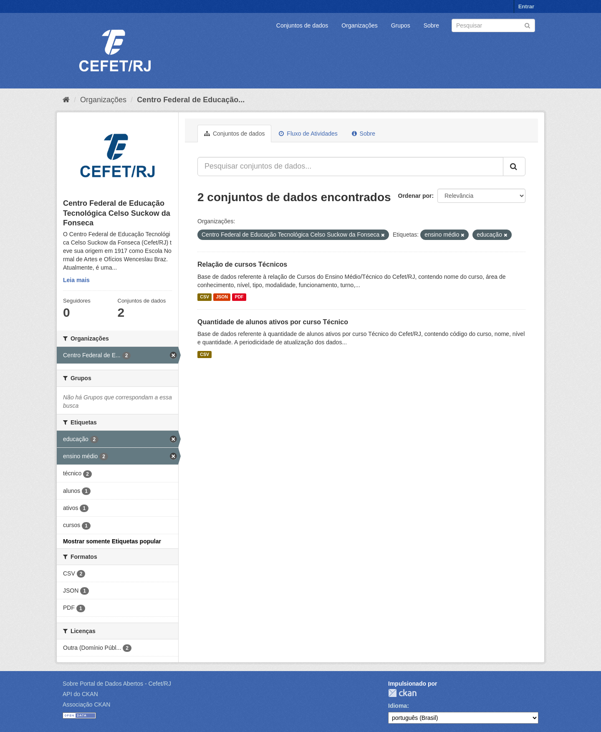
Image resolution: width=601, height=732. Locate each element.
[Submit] (527, 24)
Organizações (359, 25)
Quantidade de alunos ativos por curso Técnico (272, 322)
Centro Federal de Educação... (191, 100)
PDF (239, 297)
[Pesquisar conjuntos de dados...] (350, 166)
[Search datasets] (493, 25)
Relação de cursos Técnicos (242, 264)
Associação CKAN (86, 704)
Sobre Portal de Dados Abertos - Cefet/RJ (117, 683)
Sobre (431, 25)
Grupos (400, 25)
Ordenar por (415, 195)
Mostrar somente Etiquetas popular (112, 541)
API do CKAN (80, 694)
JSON (222, 297)
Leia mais (76, 280)
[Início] (66, 100)
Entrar (526, 6)
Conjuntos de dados (302, 25)
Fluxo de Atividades (308, 133)
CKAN (402, 693)
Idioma (397, 705)
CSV (204, 297)
